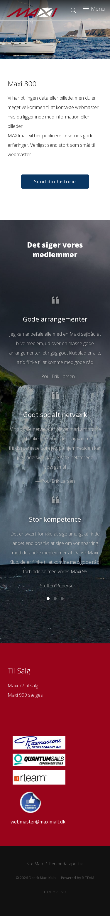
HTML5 (49, 891)
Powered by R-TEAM (77, 877)
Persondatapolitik (66, 863)
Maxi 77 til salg (23, 685)
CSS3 (62, 891)
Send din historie (55, 181)
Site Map (34, 863)
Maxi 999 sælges (25, 695)
